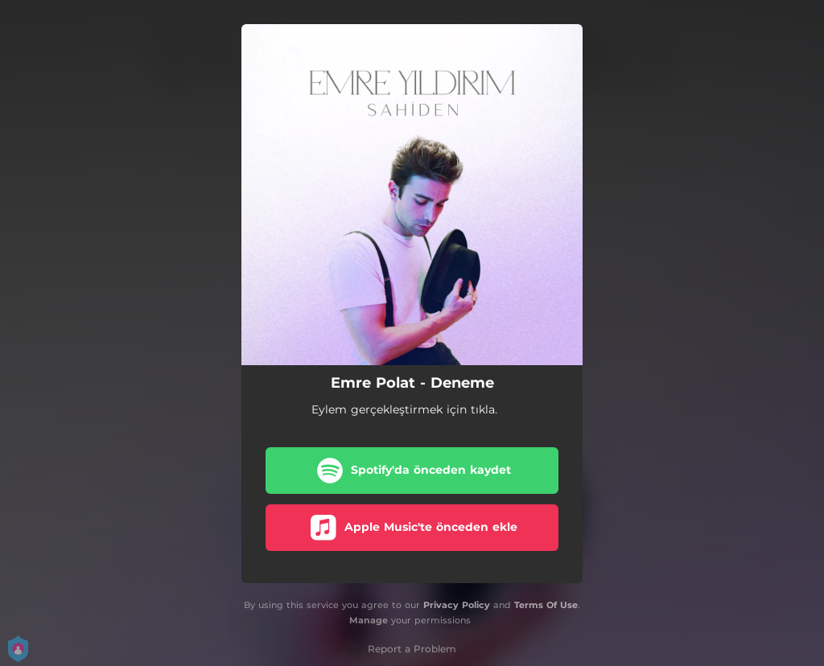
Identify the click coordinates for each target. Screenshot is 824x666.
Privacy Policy (456, 604)
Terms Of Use (546, 604)
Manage (368, 620)
